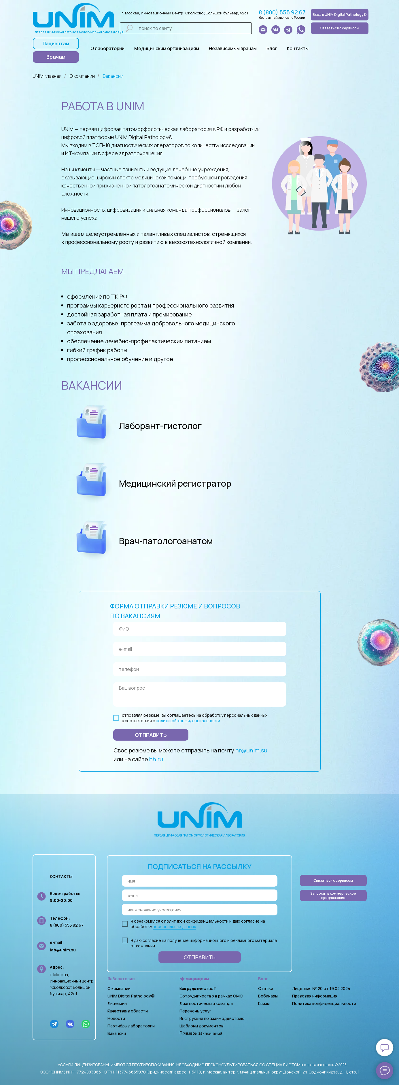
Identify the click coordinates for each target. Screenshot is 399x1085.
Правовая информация (314, 996)
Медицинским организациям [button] (166, 48)
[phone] (199, 669)
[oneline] (199, 909)
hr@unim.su (251, 750)
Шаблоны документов (201, 1026)
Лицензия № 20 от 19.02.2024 (321, 988)
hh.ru (156, 759)
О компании (82, 76)
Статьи (265, 988)
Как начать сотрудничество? (197, 988)
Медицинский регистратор (175, 483)
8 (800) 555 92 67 (282, 12)
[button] (333, 895)
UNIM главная (47, 76)
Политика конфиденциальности (324, 1003)
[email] (199, 649)
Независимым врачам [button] (233, 48)
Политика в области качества (127, 1011)
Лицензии (117, 1003)
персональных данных (174, 926)
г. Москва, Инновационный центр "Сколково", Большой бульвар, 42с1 (185, 13)
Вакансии (113, 76)
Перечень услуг (195, 1011)
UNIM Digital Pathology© (131, 996)
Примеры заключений (200, 1033)
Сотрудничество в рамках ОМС (211, 996)
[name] (199, 629)
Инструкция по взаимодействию (212, 1018)
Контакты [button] (298, 48)
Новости (116, 1018)
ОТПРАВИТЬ (151, 734)
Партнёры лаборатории (131, 1026)
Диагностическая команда (206, 1003)
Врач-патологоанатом (166, 541)
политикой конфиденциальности (188, 720)
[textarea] (199, 694)
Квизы (264, 1003)
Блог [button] (271, 48)
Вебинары (268, 996)
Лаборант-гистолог (160, 426)
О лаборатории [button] (107, 48)
